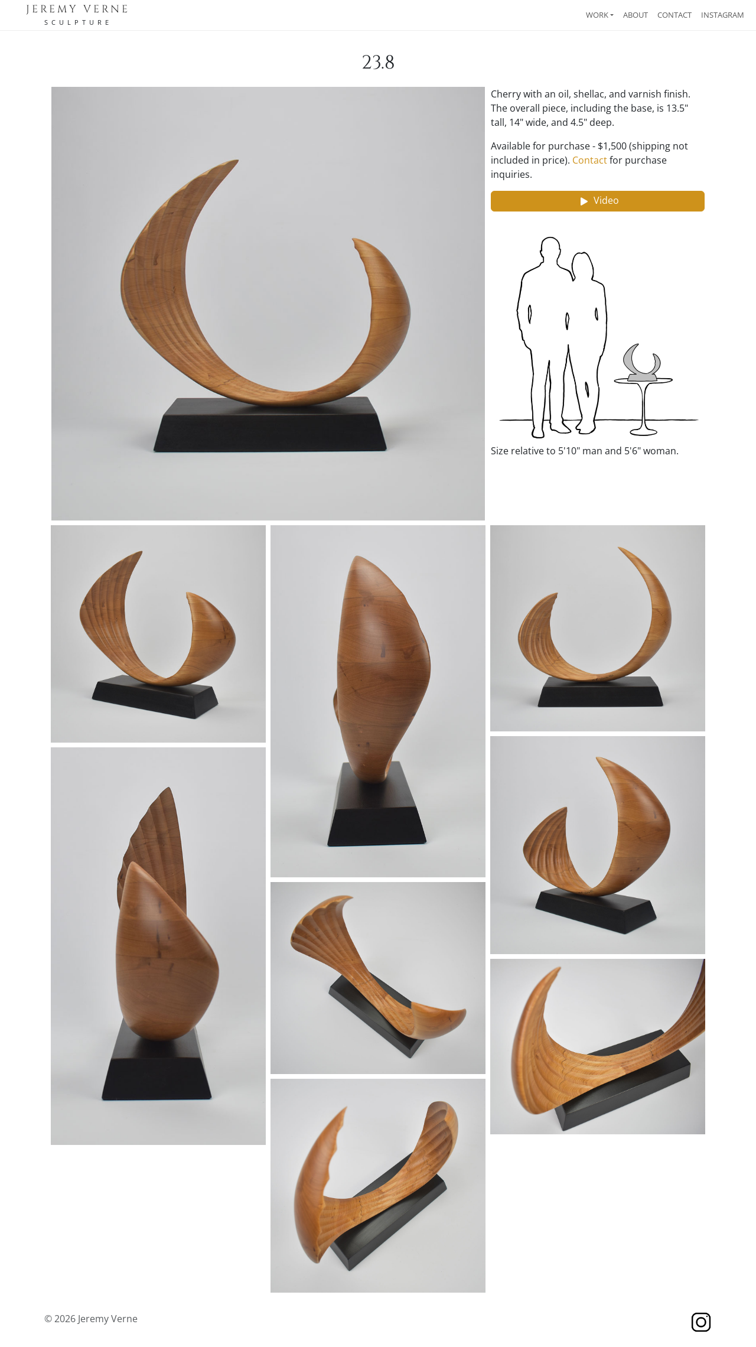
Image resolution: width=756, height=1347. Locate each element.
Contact (674, 14)
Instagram (722, 14)
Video (598, 201)
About (635, 14)
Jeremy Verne (78, 9)
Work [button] (597, 14)
